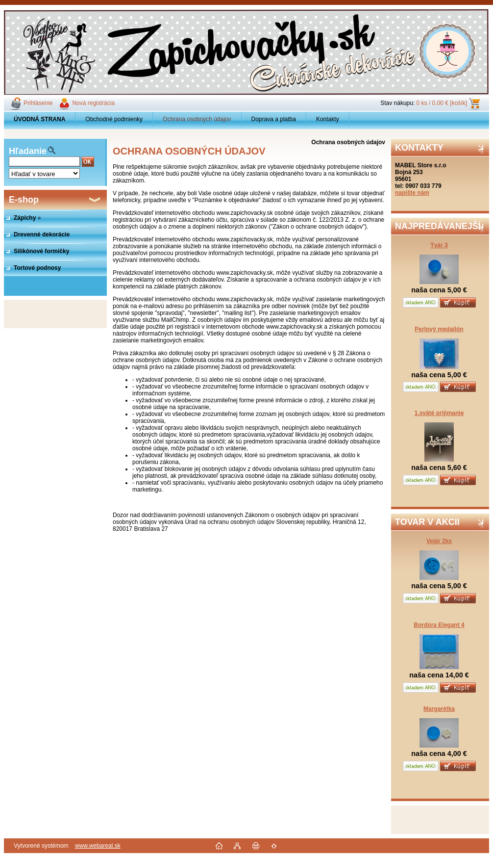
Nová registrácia (93, 103)
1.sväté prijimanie (439, 413)
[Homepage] (39, 119)
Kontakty (327, 119)
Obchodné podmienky (114, 119)
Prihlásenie (38, 103)
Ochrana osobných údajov (197, 119)
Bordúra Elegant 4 (439, 625)
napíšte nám (412, 192)
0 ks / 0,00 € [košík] (442, 103)
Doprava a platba (273, 119)
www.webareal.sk (98, 845)
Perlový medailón (439, 329)
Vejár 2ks (439, 541)
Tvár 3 (438, 245)
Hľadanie (28, 151)
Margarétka (439, 708)
